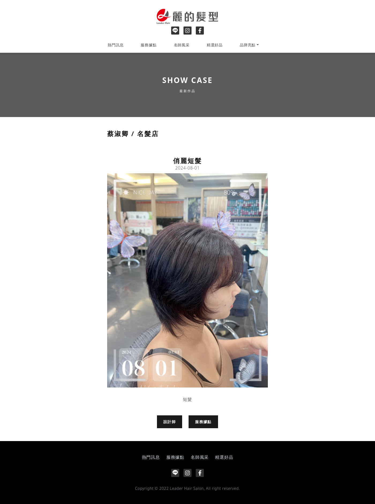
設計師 (169, 421)
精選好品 (215, 44)
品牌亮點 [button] (248, 44)
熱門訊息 (115, 44)
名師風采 (182, 44)
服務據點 (148, 44)
